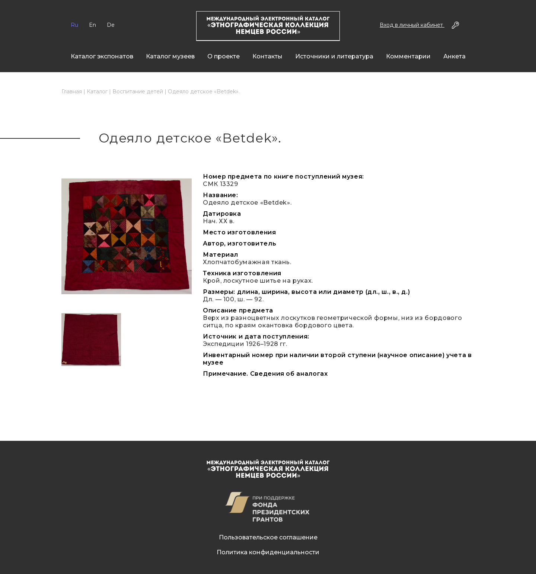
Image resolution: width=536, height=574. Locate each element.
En (92, 25)
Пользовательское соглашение (268, 537)
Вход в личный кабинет (412, 25)
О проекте (223, 56)
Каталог (97, 91)
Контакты (267, 56)
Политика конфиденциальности (268, 552)
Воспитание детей (137, 91)
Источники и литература (334, 56)
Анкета (454, 56)
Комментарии (408, 56)
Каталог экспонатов (102, 56)
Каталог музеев (170, 56)
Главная (71, 91)
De (111, 25)
